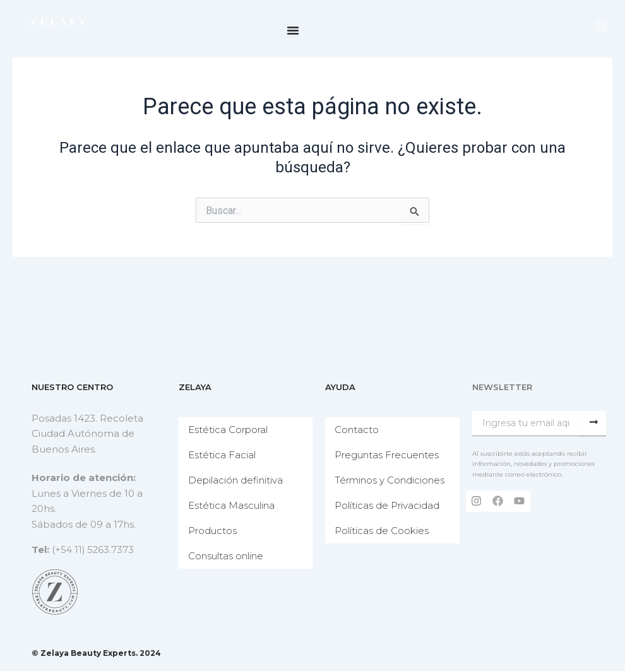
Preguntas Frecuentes (390, 455)
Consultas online (228, 556)
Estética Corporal (231, 430)
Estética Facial (225, 455)
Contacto (360, 430)
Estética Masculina (234, 505)
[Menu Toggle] (293, 30)
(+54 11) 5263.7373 (94, 549)
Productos (215, 531)
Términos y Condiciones (366, 486)
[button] (602, 26)
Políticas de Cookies (385, 543)
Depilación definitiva (238, 480)
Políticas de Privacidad (390, 518)
